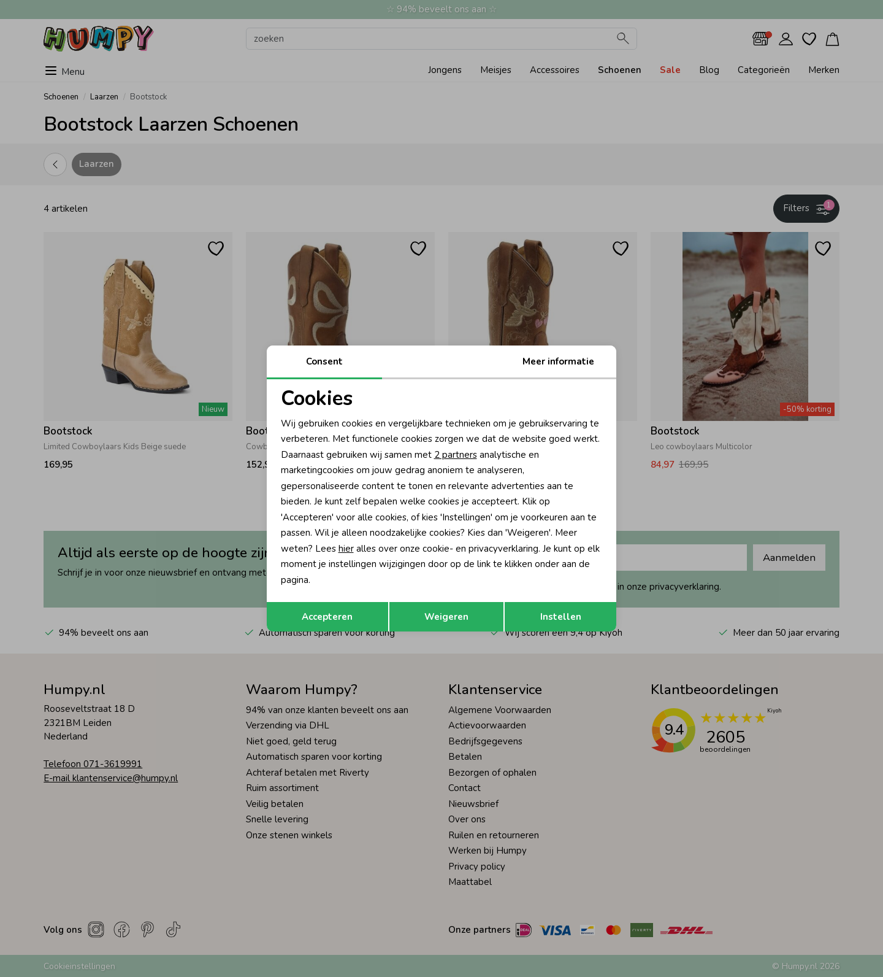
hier (346, 549)
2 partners (455, 455)
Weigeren (446, 617)
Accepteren (327, 617)
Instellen (560, 617)
